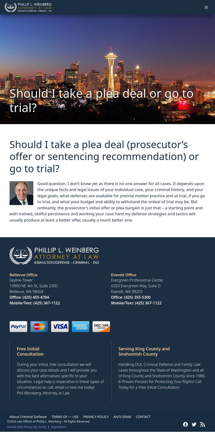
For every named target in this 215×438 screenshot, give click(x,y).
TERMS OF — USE (64, 416)
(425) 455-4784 (36, 297)
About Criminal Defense (28, 416)
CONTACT (143, 416)
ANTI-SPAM (122, 416)
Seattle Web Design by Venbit (26, 427)
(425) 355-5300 (137, 297)
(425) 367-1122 (47, 303)
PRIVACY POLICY (96, 416)
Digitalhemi (58, 427)
